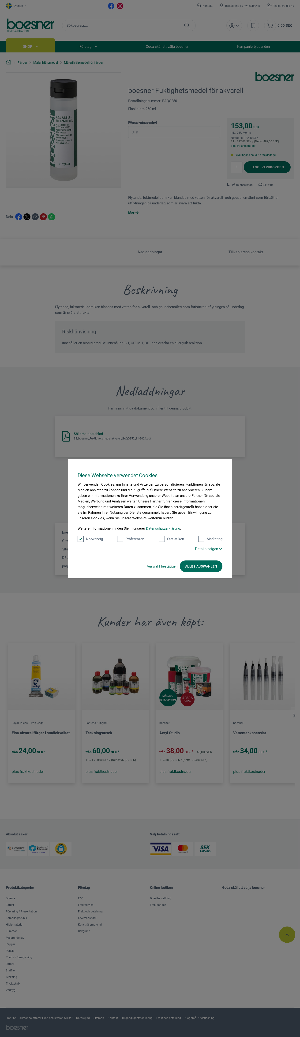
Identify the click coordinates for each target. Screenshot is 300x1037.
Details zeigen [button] (208, 548)
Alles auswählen (201, 566)
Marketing (210, 539)
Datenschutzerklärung (163, 528)
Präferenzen (130, 539)
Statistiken (171, 539)
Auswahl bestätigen (162, 566)
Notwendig (90, 539)
